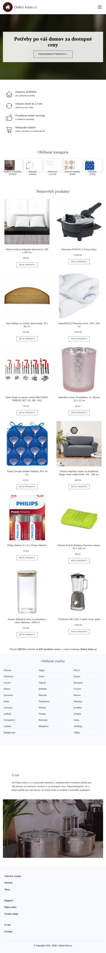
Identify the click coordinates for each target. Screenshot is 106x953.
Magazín (8, 900)
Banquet (78, 683)
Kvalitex (78, 707)
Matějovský (9, 732)
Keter (6, 701)
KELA (77, 670)
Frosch (77, 689)
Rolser (7, 689)
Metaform (44, 726)
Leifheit (7, 714)
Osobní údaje (11, 914)
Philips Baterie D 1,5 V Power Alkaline (27, 545)
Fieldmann (44, 701)
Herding (78, 726)
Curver (7, 683)
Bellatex (43, 689)
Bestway (43, 720)
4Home (7, 670)
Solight (77, 714)
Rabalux (78, 701)
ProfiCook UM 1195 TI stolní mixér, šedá (79, 619)
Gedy (76, 720)
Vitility (77, 732)
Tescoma (8, 676)
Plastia (42, 714)
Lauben (7, 726)
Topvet (42, 683)
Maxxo (77, 695)
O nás (7, 925)
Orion (41, 676)
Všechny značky (12, 876)
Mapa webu (10, 907)
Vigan (42, 670)
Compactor (9, 720)
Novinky (8, 883)
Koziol (77, 676)
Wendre (43, 695)
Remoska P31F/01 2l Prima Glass (79, 249)
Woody (42, 707)
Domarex (8, 695)
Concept (8, 707)
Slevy (7, 889)
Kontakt (8, 931)
